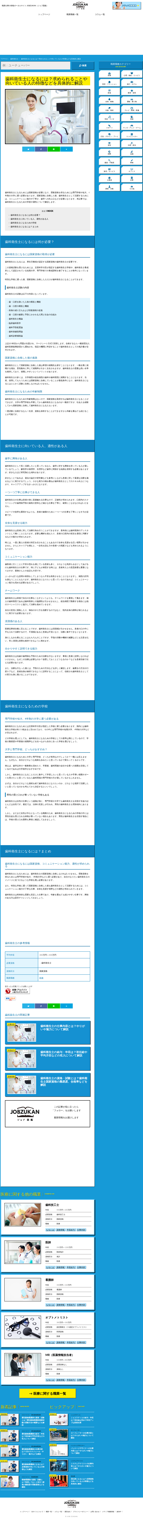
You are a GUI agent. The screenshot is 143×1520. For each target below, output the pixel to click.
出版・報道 (109, 109)
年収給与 (71, 1230)
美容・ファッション (109, 83)
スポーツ (109, 126)
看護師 (49, 1279)
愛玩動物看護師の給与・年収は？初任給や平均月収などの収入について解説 (33, 1436)
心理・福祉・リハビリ (132, 74)
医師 (48, 1242)
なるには (50, 1230)
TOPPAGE (4, 59)
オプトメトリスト (56, 1317)
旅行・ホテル (132, 83)
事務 (131, 161)
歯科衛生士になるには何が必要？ (25, 215)
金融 (131, 152)
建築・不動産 (109, 161)
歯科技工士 (52, 1204)
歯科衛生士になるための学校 (23, 222)
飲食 (109, 91)
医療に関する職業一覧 (49, 1393)
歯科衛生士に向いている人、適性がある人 (29, 219)
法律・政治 (132, 144)
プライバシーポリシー (80, 1512)
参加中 (119, 1512)
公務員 (109, 179)
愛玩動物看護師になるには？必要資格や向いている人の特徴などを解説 (33, 1466)
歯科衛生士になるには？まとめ (24, 226)
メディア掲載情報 (108, 1512)
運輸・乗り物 (132, 100)
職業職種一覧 (72, 14)
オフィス (132, 170)
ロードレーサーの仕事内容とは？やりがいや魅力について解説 (82, 1435)
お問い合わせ (95, 1512)
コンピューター (132, 135)
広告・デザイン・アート (109, 135)
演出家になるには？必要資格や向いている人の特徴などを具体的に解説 (82, 1481)
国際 (109, 152)
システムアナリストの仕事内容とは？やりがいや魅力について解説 (82, 1465)
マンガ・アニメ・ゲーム (132, 126)
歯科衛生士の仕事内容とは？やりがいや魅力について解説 (62, 1027)
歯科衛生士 (14, 59)
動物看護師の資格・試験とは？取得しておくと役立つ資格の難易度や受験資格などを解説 (33, 1483)
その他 (131, 187)
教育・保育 (132, 91)
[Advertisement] (71, 37)
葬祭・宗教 (109, 187)
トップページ (44, 14)
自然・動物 (109, 100)
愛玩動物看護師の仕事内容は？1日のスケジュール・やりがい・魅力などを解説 (33, 1451)
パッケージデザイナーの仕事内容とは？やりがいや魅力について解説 (82, 1450)
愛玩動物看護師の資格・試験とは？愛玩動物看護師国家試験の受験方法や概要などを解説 (33, 1421)
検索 (83, 65)
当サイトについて (37, 1512)
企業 (131, 179)
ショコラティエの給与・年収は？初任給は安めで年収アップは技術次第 (82, 1419)
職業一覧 (49, 1512)
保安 (109, 144)
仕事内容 (81, 1230)
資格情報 (60, 1230)
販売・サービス (109, 170)
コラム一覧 (100, 14)
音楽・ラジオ (109, 117)
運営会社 (68, 1512)
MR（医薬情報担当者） (59, 1355)
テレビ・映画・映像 (132, 109)
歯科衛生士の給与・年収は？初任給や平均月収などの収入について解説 (63, 1053)
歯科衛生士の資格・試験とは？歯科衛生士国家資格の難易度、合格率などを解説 (63, 1081)
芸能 (131, 117)
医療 (41, 978)
